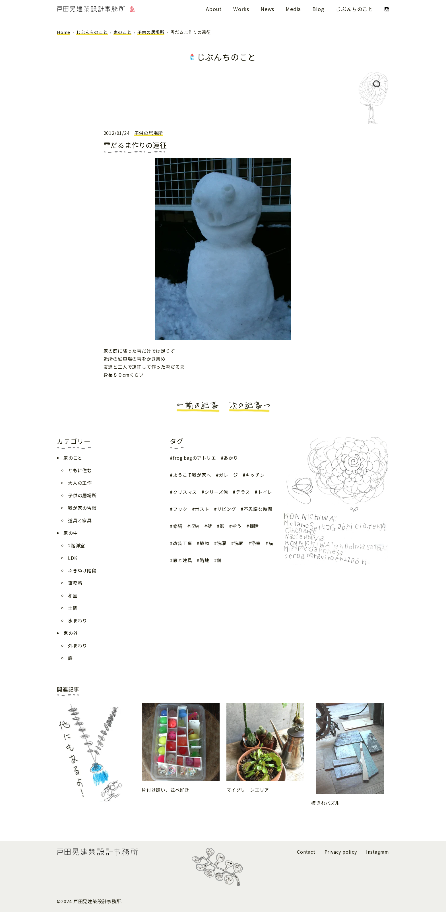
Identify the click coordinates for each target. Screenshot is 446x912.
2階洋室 (76, 545)
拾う (237, 526)
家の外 (70, 633)
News (267, 9)
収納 (195, 526)
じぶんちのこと (354, 9)
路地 (204, 560)
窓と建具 (182, 560)
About (214, 9)
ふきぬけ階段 (82, 570)
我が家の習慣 (82, 507)
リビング (226, 508)
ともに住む (80, 470)
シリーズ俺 (216, 491)
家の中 (70, 532)
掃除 (254, 526)
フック (180, 508)
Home (63, 32)
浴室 (256, 543)
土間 (73, 607)
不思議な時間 (258, 508)
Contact (306, 851)
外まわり (77, 645)
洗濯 (222, 543)
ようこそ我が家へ (192, 474)
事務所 (75, 582)
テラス (243, 491)
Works (241, 9)
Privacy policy (341, 851)
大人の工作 (80, 482)
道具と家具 (80, 520)
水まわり (77, 620)
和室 (73, 595)
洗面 (239, 543)
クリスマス (185, 491)
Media (293, 9)
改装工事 (182, 543)
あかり (231, 457)
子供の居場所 (150, 32)
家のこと (122, 32)
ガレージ (228, 474)
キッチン (255, 474)
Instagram (377, 851)
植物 (204, 543)
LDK (72, 557)
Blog (318, 9)
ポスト (202, 508)
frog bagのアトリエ (194, 457)
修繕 (178, 526)
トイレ (265, 491)
